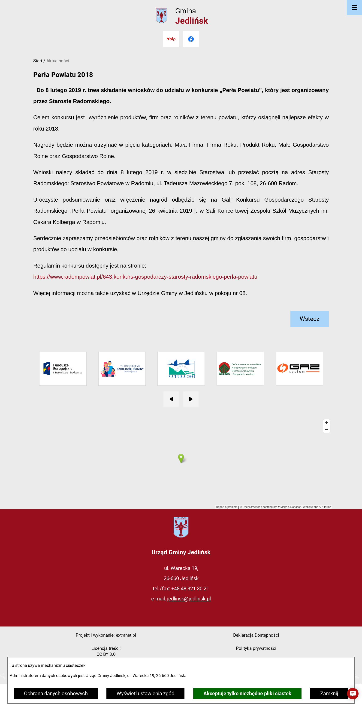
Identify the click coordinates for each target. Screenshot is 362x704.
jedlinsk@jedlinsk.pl (189, 599)
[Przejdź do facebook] (191, 39)
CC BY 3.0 (106, 654)
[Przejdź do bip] (171, 39)
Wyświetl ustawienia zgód (145, 693)
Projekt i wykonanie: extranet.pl (106, 635)
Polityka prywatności (256, 648)
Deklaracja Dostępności (256, 635)
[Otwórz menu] (354, 7)
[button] (353, 693)
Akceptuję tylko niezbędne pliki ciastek (247, 693)
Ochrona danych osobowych (56, 693)
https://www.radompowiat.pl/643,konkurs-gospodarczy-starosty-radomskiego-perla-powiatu (145, 277)
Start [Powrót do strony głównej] (37, 60)
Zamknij (329, 693)
